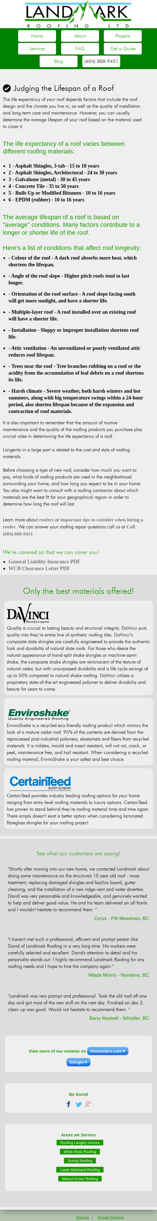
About (80, 36)
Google (76, 1062)
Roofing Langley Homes (80, 1142)
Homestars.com (106, 1051)
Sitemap (82, 1217)
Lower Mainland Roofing (80, 1169)
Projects (122, 36)
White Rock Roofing (80, 1151)
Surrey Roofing (80, 1160)
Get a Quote (123, 48)
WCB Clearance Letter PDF (39, 568)
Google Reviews (111, 1217)
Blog (58, 61)
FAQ (80, 48)
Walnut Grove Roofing (80, 1178)
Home (37, 36)
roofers (46, 519)
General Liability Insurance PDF (44, 562)
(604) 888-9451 (101, 61)
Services (37, 48)
